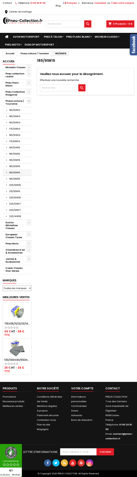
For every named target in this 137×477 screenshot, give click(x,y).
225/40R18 (15, 216)
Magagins (43, 429)
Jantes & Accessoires (13, 260)
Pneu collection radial (15, 75)
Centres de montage (18, 11)
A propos (42, 410)
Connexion (100, 2)
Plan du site (43, 424)
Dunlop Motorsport (39, 44)
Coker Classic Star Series (14, 269)
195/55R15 (14, 160)
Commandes (79, 406)
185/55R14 (14, 116)
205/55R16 (15, 185)
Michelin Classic (106, 37)
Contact (7, 2)
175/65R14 (14, 141)
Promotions (9, 396)
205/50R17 (15, 203)
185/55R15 (14, 153)
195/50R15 (14, 147)
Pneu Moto (12, 44)
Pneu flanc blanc (78, 37)
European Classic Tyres (14, 236)
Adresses (76, 415)
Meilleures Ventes (16, 297)
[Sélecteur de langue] (71, 3)
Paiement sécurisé (48, 415)
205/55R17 (15, 210)
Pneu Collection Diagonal (15, 93)
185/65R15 (14, 172)
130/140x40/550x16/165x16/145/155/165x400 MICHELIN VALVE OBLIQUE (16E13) (17, 359)
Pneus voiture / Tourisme (15, 102)
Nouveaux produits (13, 401)
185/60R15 (14, 166)
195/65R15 (14, 178)
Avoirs (74, 410)
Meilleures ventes (13, 406)
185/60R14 (14, 135)
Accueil (9, 61)
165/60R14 (14, 122)
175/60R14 (14, 128)
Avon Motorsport (26, 37)
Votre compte (82, 388)
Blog (58, 5)
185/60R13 (14, 110)
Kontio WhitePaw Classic (12, 225)
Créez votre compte (122, 2)
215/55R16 (14, 191)
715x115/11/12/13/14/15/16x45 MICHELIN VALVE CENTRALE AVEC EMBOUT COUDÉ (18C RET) (17, 323)
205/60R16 (15, 197)
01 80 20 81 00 (37, 2)
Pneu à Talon (53, 37)
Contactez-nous (46, 420)
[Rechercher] (68, 23)
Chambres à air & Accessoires (15, 251)
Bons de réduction (81, 420)
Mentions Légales (47, 406)
